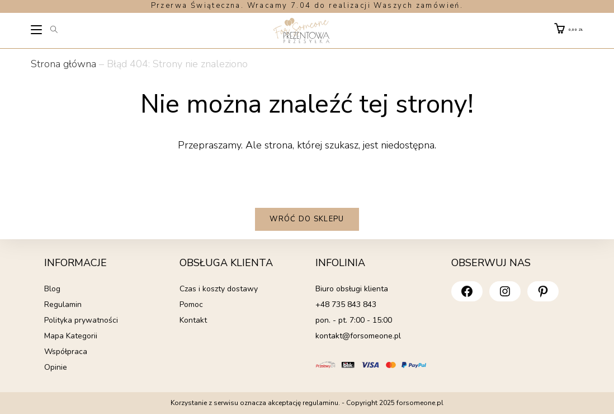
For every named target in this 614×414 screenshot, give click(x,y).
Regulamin (63, 304)
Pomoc (191, 304)
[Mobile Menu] (37, 31)
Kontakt (193, 320)
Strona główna (63, 64)
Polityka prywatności (81, 320)
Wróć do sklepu (307, 219)
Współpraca (65, 351)
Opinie (55, 367)
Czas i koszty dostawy (219, 288)
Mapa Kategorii (70, 336)
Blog (52, 288)
